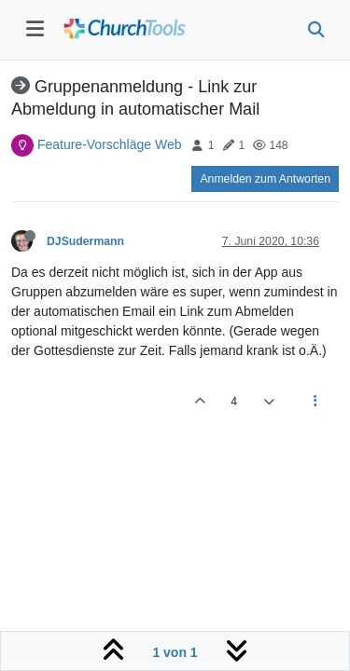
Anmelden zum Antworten (265, 178)
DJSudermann (85, 241)
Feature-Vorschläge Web (109, 144)
